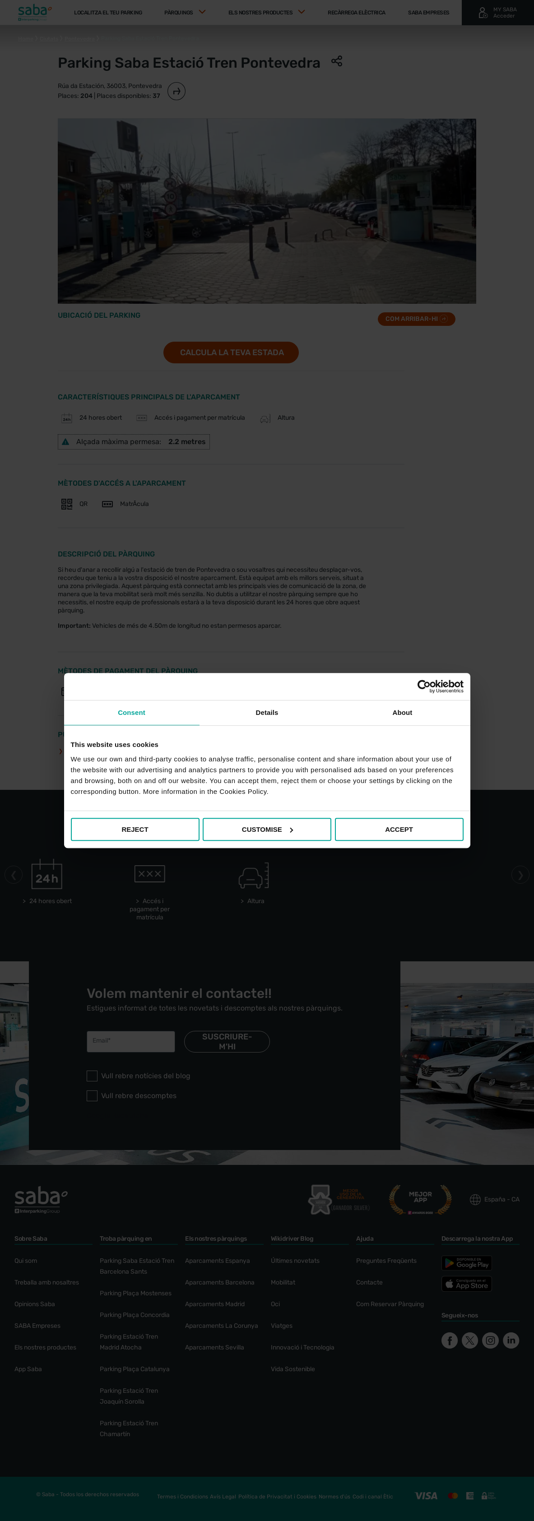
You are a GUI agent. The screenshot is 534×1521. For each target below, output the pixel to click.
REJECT (134, 829)
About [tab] (403, 712)
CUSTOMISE (267, 829)
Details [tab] (267, 712)
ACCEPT (399, 829)
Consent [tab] (131, 712)
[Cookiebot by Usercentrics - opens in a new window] (424, 686)
